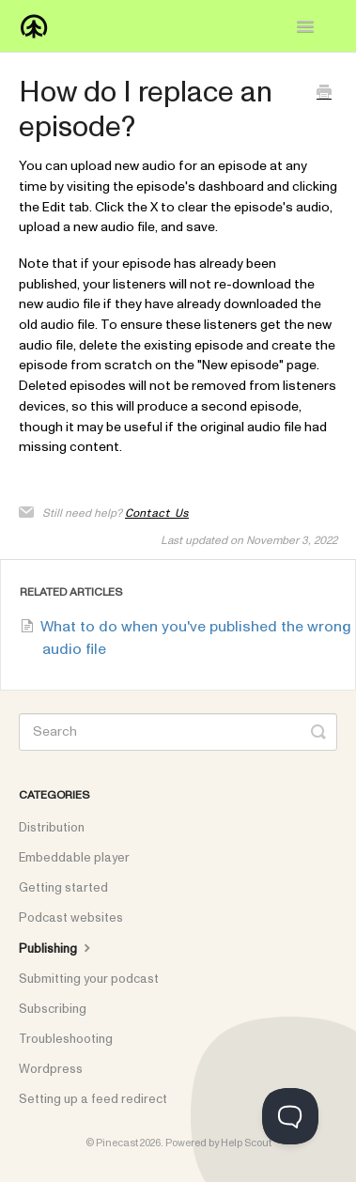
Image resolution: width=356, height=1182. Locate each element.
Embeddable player (74, 857)
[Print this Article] (324, 94)
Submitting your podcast (89, 979)
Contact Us (157, 513)
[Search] (178, 732)
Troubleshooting (66, 1039)
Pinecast (117, 1143)
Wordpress (51, 1069)
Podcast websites (71, 918)
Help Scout (246, 1143)
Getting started (63, 887)
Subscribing (52, 1009)
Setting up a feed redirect (93, 1099)
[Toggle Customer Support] (290, 1116)
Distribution (52, 827)
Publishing (57, 948)
